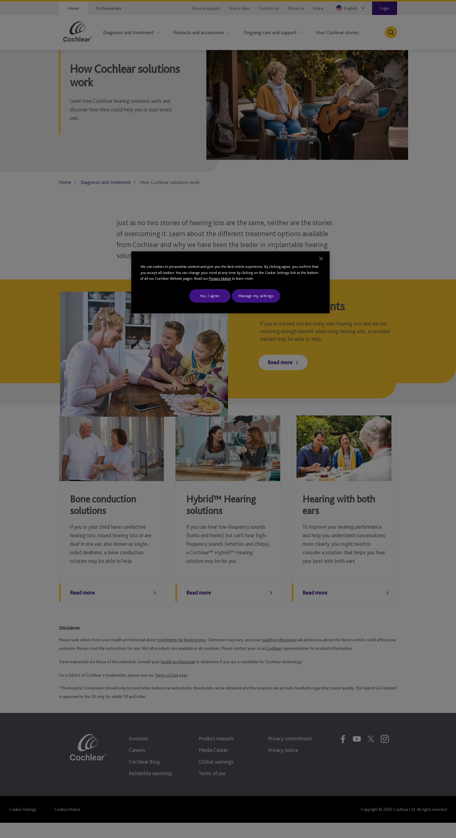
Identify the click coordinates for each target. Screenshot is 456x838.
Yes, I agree (210, 295)
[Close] (321, 258)
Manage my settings (256, 295)
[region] (230, 282)
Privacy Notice (220, 278)
